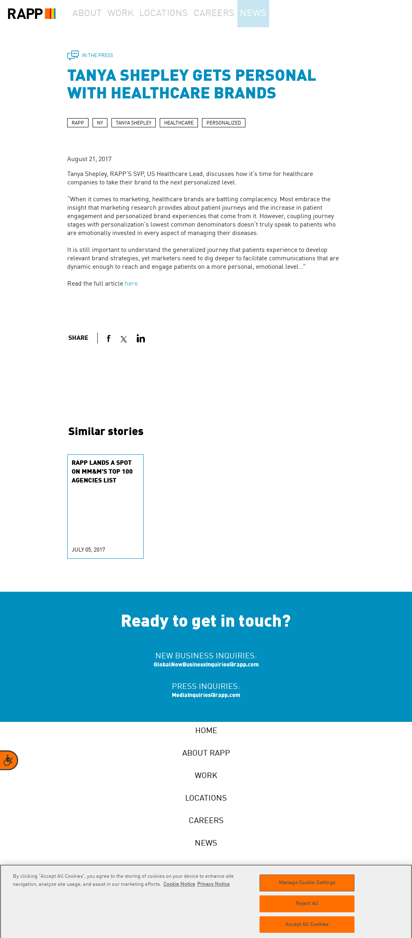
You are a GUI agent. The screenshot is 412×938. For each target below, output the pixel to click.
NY (100, 123)
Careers (230, 13)
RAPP (78, 123)
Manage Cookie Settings (307, 885)
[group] (105, 506)
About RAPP (206, 754)
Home (206, 731)
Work (132, 13)
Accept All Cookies (306, 927)
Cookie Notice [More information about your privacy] (179, 887)
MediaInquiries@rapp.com (206, 695)
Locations (179, 13)
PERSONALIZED (223, 123)
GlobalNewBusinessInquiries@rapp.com (206, 665)
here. (132, 284)
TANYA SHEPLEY (133, 123)
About (91, 13)
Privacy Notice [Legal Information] (213, 887)
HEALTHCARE (179, 123)
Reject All (307, 906)
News (275, 13)
